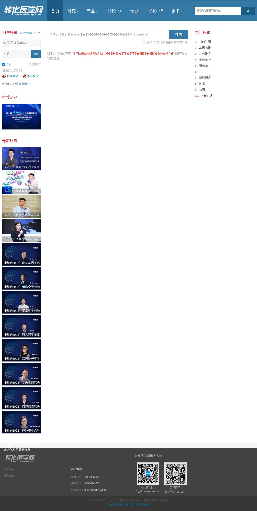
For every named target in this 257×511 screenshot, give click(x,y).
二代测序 (205, 53)
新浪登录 (10, 76)
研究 (73, 11)
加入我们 (9, 475)
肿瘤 (202, 83)
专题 (134, 11)
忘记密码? (35, 64)
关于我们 (9, 469)
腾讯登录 (30, 76)
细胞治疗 (205, 59)
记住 (6, 64)
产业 (92, 11)
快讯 (202, 89)
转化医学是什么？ (30, 32)
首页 (55, 11)
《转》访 (114, 11)
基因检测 (205, 47)
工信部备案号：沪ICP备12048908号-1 (128, 504)
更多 (177, 11)
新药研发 (205, 77)
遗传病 (203, 65)
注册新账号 (23, 84)
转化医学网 (149, 500)
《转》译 (155, 11)
